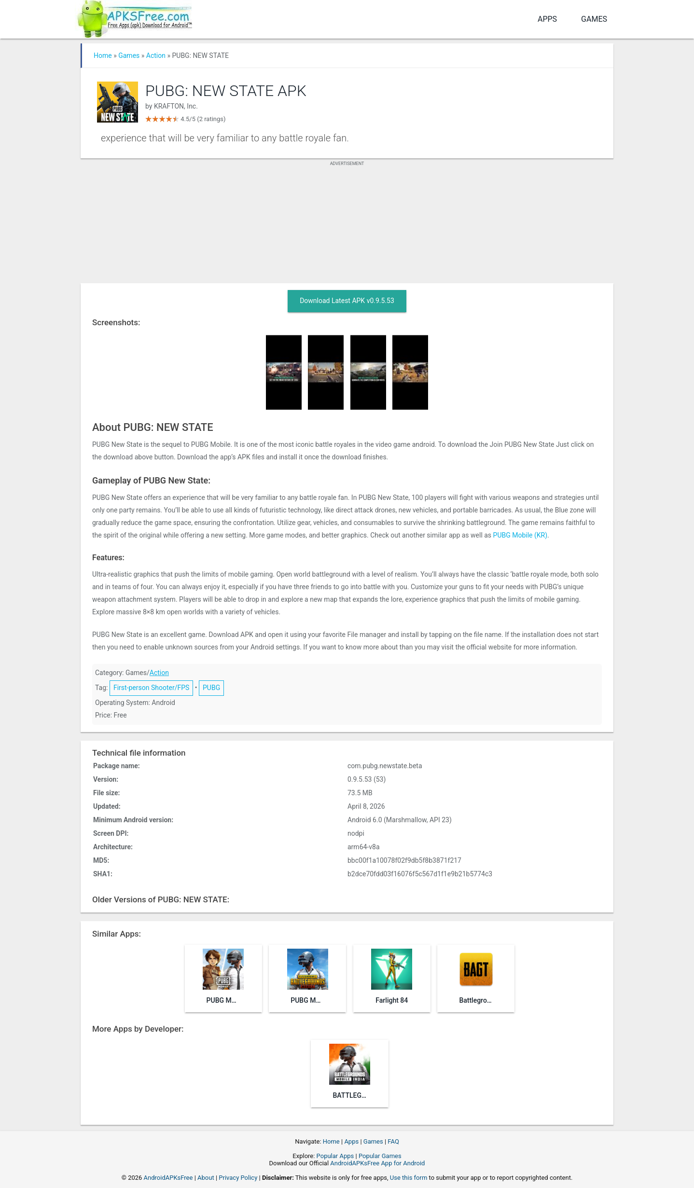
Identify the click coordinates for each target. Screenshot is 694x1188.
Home (103, 55)
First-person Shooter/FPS (151, 687)
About (205, 1177)
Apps (547, 19)
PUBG (211, 687)
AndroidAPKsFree (168, 1177)
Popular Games (380, 1156)
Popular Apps (335, 1156)
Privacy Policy (238, 1177)
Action (156, 55)
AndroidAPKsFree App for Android (377, 1163)
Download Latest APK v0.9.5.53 (347, 300)
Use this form (409, 1177)
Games (594, 19)
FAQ (393, 1141)
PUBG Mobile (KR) (520, 535)
